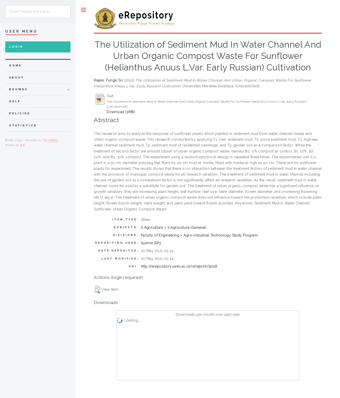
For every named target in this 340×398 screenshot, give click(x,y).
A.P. (22, 145)
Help (14, 101)
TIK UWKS (50, 140)
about (16, 77)
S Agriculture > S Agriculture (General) (173, 227)
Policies (19, 113)
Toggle (84, 10)
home (15, 65)
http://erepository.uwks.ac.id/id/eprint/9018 (179, 266)
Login (16, 46)
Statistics (23, 125)
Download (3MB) (121, 112)
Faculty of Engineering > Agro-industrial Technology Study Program (199, 235)
